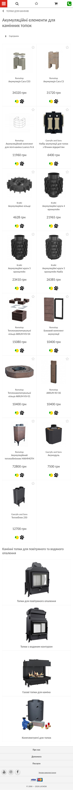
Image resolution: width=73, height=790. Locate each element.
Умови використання (47, 772)
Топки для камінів (17, 11)
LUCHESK (43, 786)
